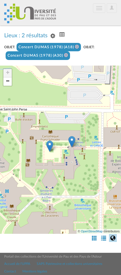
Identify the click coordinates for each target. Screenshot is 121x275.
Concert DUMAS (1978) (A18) (48, 47)
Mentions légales (34, 271)
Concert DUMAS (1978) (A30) (38, 55)
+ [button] (8, 73)
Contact (10, 271)
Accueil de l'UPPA (17, 263)
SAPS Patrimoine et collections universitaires (69, 263)
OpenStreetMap (92, 231)
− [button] (8, 81)
